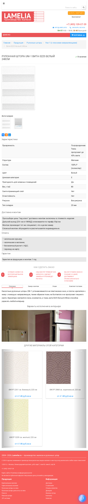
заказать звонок (77, 27)
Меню (6, 35)
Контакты (49, 495)
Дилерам (49, 490)
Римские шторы (7, 495)
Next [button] (79, 351)
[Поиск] (84, 7)
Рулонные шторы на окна (10, 488)
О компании (50, 485)
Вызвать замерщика (76, 13)
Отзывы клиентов (52, 488)
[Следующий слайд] (80, 326)
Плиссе (4, 493)
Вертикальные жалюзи (9, 483)
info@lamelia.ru (60, 27)
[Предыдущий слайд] (8, 326)
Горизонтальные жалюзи (10, 485)
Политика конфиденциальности (21, 473)
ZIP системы (6, 498)
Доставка (49, 483)
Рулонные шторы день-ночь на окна (13, 490)
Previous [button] (8, 351)
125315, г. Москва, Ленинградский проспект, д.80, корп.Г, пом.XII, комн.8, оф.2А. (28, 464)
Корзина (78, 35)
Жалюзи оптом (51, 493)
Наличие (49, 498)
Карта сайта (6, 473)
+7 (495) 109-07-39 (76, 24)
